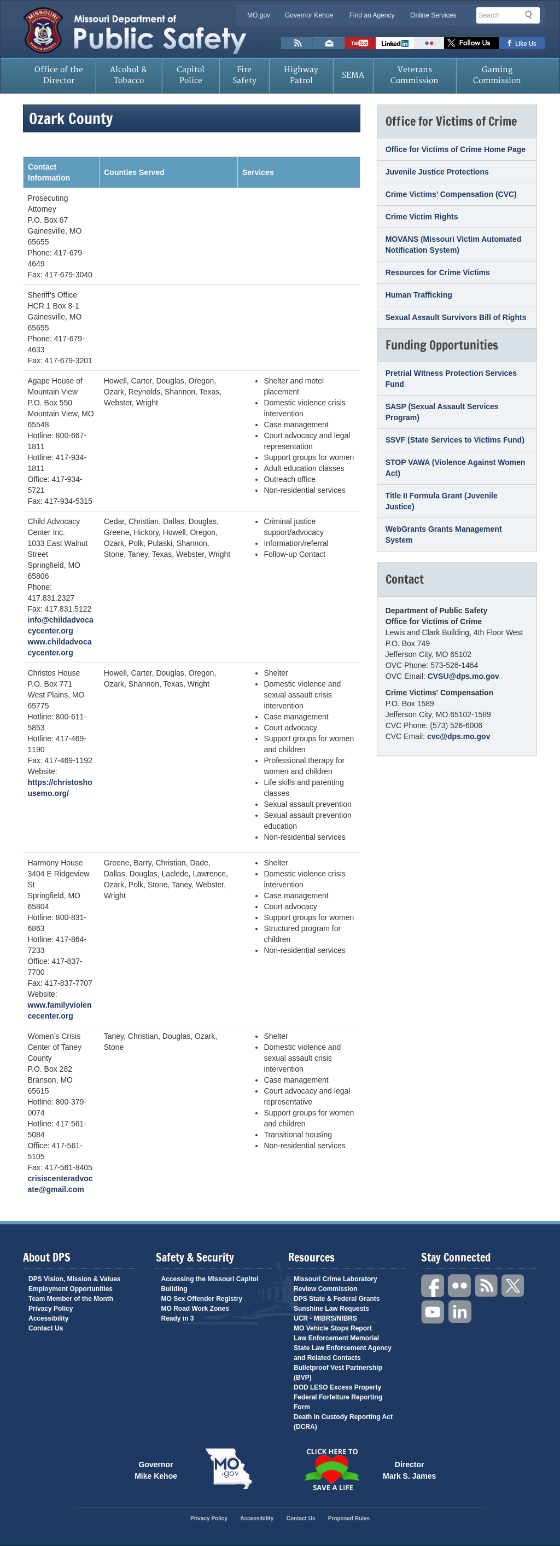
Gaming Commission (497, 75)
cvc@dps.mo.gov (459, 736)
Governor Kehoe (309, 15)
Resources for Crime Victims (438, 272)
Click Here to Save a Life (331, 1469)
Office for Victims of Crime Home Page (456, 149)
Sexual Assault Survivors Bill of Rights (456, 317)
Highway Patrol (301, 75)
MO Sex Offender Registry (202, 1299)
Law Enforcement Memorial (336, 1338)
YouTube (433, 1312)
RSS (487, 1286)
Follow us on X (471, 43)
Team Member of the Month (70, 1299)
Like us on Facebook (522, 43)
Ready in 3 (177, 1318)
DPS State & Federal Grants (337, 1299)
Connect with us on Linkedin (395, 43)
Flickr (429, 43)
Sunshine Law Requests (331, 1308)
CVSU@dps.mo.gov (463, 676)
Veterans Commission (414, 75)
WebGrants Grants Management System (444, 534)
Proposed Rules (349, 1518)
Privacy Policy (50, 1308)
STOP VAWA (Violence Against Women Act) (456, 468)
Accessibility (48, 1318)
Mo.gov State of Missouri (228, 1469)
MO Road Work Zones (195, 1308)
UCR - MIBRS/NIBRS (325, 1318)
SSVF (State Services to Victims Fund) (455, 439)
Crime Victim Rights (422, 216)
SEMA (353, 75)
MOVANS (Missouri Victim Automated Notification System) (454, 244)
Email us (329, 43)
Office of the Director (58, 75)
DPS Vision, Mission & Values (74, 1279)
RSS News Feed (297, 43)
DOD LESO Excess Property (337, 1387)
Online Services (433, 15)
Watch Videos (360, 43)
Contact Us (45, 1328)
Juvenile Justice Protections (437, 171)
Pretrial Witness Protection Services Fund (451, 378)
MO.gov (258, 15)
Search (531, 14)
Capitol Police (191, 75)
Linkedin (460, 1312)
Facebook (433, 1286)
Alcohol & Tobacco (128, 75)
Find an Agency (372, 15)
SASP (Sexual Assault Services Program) (442, 412)
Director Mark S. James (409, 1469)
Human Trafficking (419, 294)
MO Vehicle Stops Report (333, 1328)
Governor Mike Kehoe (156, 1469)
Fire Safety (244, 75)
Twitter (513, 1286)
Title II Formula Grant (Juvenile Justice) (442, 501)
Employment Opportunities (70, 1289)
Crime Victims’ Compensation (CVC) (451, 194)
